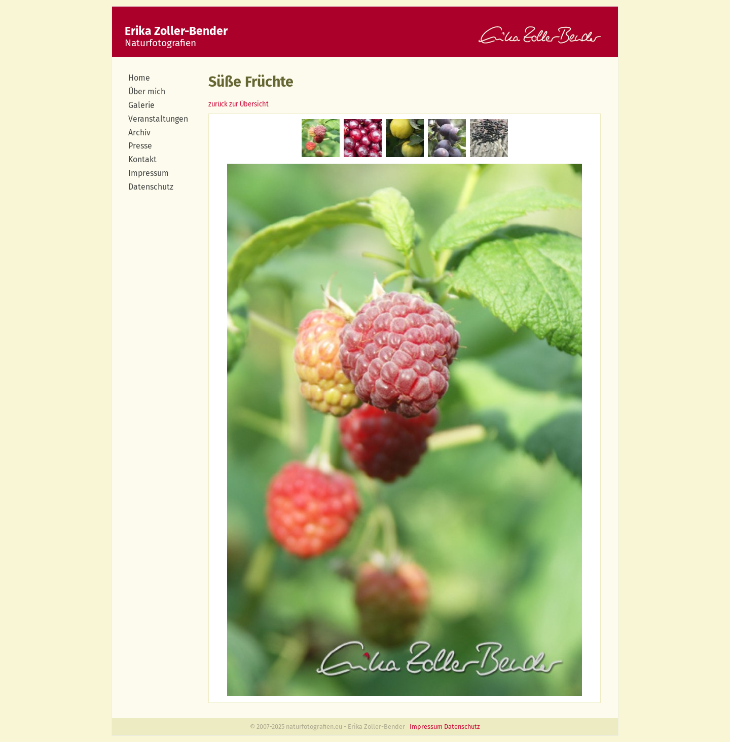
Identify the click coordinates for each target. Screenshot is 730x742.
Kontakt (142, 159)
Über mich (146, 91)
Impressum (148, 173)
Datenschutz (150, 187)
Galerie (141, 105)
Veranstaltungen (158, 119)
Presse (140, 146)
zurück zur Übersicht (238, 104)
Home (139, 78)
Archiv (139, 132)
